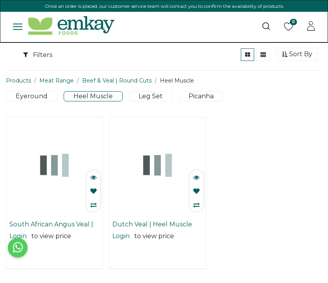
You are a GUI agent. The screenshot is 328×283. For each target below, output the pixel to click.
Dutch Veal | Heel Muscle (152, 224)
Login (18, 236)
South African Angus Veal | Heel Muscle (51, 224)
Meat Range (56, 80)
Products (18, 80)
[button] (297, 54)
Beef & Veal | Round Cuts (117, 80)
